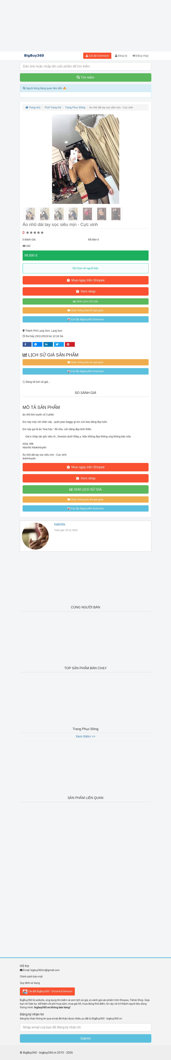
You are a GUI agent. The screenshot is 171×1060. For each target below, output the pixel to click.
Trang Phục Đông (75, 107)
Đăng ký (121, 55)
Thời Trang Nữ (53, 107)
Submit (85, 1038)
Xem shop (85, 291)
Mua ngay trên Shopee (85, 280)
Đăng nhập (141, 55)
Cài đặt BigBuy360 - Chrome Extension (47, 991)
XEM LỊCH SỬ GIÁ (85, 301)
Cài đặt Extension (97, 55)
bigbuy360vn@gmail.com (45, 970)
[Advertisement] (85, 25)
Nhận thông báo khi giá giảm (85, 310)
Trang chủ (33, 107)
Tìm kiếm (85, 77)
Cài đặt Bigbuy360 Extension (85, 319)
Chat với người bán (85, 268)
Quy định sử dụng (30, 982)
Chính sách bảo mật (31, 976)
